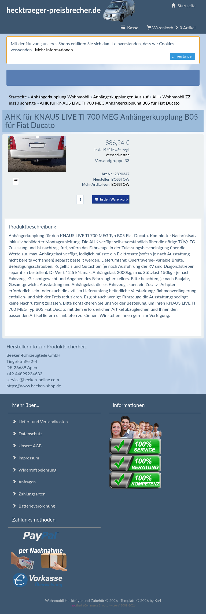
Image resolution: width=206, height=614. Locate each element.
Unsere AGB (27, 445)
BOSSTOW (120, 184)
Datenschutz (27, 433)
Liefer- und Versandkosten (40, 421)
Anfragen (24, 481)
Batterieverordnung (33, 505)
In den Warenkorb (111, 199)
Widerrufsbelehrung (34, 469)
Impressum (25, 457)
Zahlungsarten (28, 493)
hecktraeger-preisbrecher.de (72, 10)
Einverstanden (182, 56)
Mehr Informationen (54, 49)
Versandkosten (118, 154)
